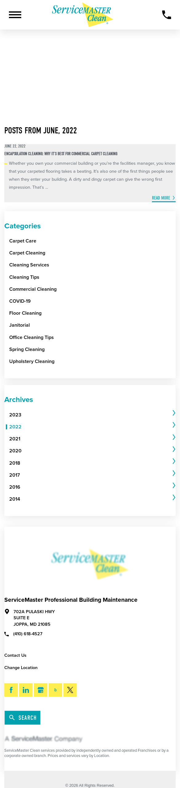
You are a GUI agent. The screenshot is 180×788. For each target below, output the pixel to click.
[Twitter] (70, 690)
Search (23, 718)
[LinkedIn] (26, 690)
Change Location (21, 667)
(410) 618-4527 (23, 633)
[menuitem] (90, 415)
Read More (161, 198)
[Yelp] (55, 690)
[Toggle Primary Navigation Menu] (15, 14)
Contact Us (15, 655)
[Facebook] (11, 690)
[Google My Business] (40, 690)
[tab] (92, 415)
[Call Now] (166, 14)
